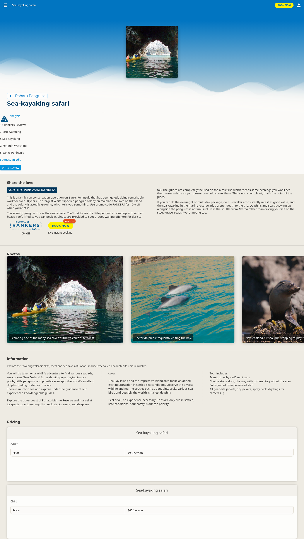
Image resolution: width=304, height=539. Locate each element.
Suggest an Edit (10, 160)
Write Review (10, 168)
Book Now (284, 5)
